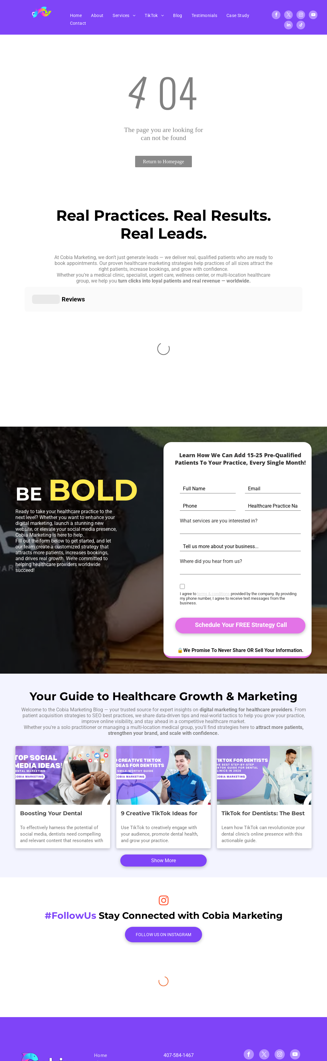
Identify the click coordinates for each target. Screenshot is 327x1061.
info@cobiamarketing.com (192, 1055)
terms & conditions (213, 593)
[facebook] (276, 16)
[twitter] (288, 16)
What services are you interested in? (219, 521)
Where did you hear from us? (211, 561)
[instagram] (300, 16)
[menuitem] (76, 15)
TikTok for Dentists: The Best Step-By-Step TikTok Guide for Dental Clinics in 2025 (263, 801)
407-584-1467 (179, 1043)
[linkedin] (288, 26)
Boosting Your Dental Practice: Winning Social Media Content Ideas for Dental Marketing (55, 801)
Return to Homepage (163, 161)
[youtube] (313, 16)
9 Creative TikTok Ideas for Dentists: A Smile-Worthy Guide (159, 801)
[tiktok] (300, 26)
